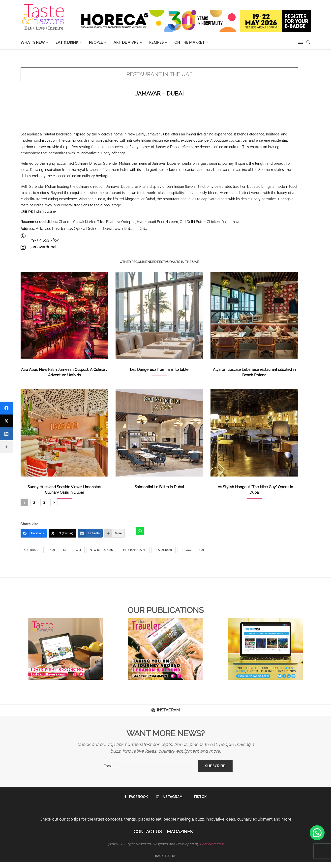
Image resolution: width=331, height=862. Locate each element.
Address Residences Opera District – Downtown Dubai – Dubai (92, 228)
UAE (202, 550)
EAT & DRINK (67, 42)
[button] (317, 832)
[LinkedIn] (90, 533)
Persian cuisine (134, 550)
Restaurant (163, 550)
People (96, 42)
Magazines (180, 831)
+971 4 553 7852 (44, 239)
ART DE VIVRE (126, 42)
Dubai (51, 550)
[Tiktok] (199, 796)
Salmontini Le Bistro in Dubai (159, 487)
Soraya (186, 550)
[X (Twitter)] (62, 533)
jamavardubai (43, 247)
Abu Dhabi (31, 550)
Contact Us (148, 831)
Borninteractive (212, 844)
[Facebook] (34, 533)
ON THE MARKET (189, 42)
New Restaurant (102, 550)
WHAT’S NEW (33, 42)
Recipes (156, 42)
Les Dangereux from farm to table (159, 369)
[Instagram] (169, 796)
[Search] (308, 42)
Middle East (72, 550)
